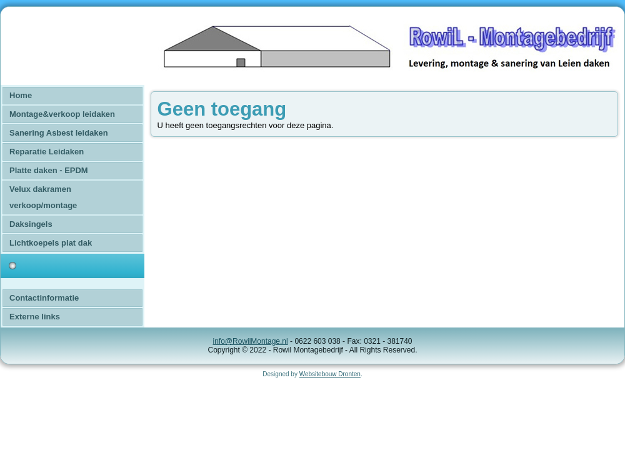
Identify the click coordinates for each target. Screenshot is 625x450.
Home (20, 95)
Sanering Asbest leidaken (58, 133)
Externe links (34, 316)
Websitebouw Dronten (330, 374)
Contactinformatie (44, 297)
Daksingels (30, 224)
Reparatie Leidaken (46, 151)
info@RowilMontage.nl (250, 341)
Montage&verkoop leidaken (62, 114)
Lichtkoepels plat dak (50, 243)
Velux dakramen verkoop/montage (43, 197)
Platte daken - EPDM (48, 170)
